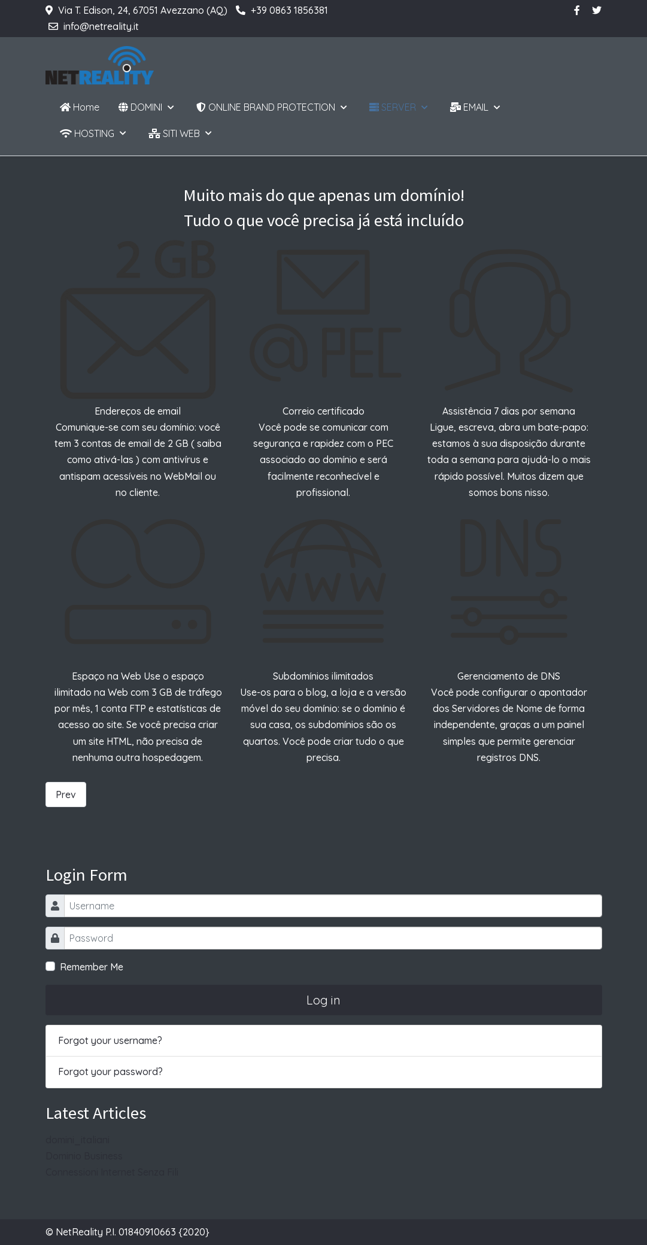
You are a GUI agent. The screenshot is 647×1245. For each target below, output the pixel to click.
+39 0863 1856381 (289, 10)
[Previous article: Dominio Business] (65, 794)
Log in (323, 1000)
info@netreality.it (101, 26)
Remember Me (91, 967)
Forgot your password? (110, 1071)
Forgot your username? (110, 1040)
